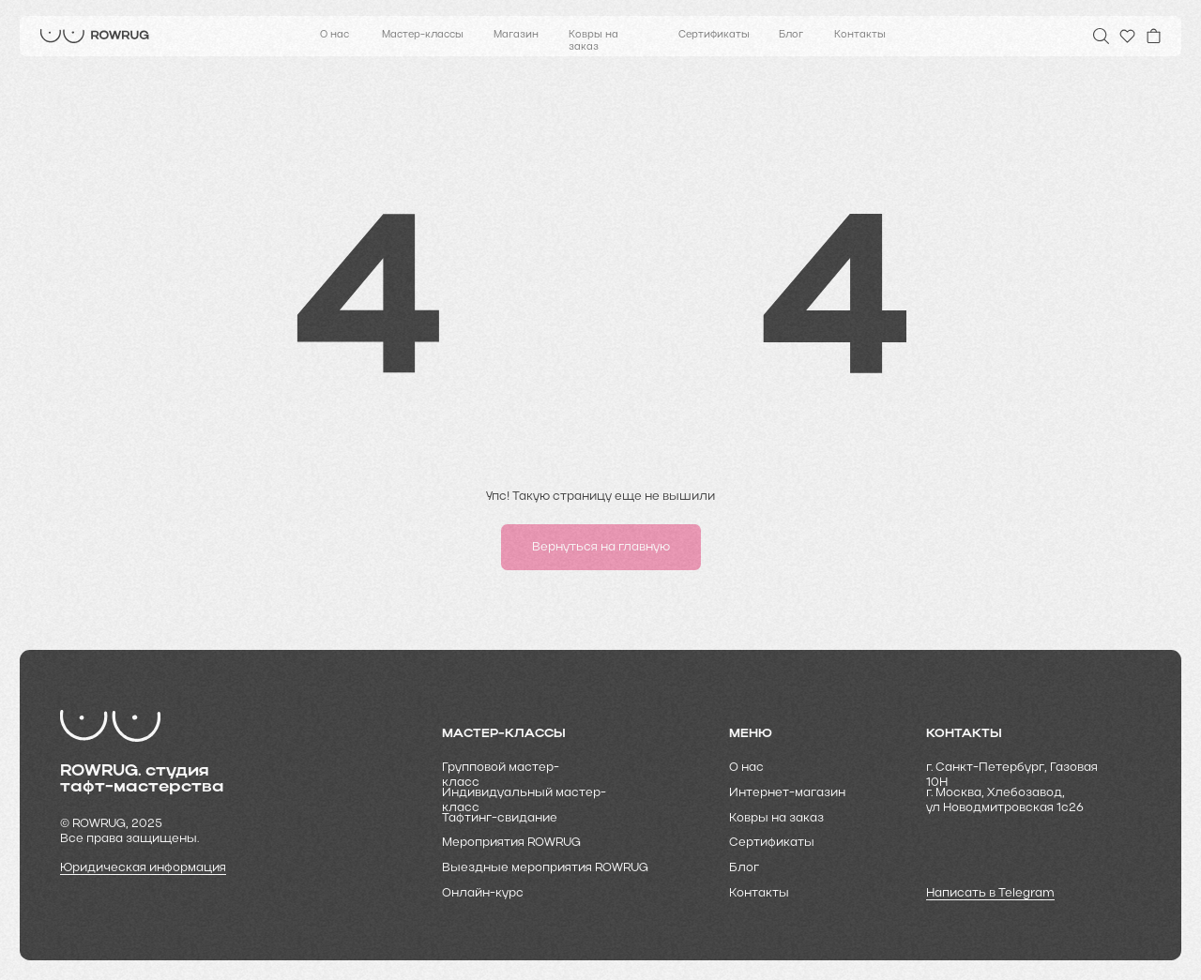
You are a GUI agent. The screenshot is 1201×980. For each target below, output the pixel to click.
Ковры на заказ (593, 41)
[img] (94, 36)
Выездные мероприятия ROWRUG (545, 868)
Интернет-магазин (787, 793)
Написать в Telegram (990, 893)
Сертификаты (714, 35)
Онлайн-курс (483, 893)
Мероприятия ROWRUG (511, 843)
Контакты (860, 35)
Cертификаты (771, 843)
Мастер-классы (423, 35)
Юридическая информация (143, 868)
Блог (791, 35)
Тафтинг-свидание (499, 818)
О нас (334, 35)
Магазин (516, 35)
